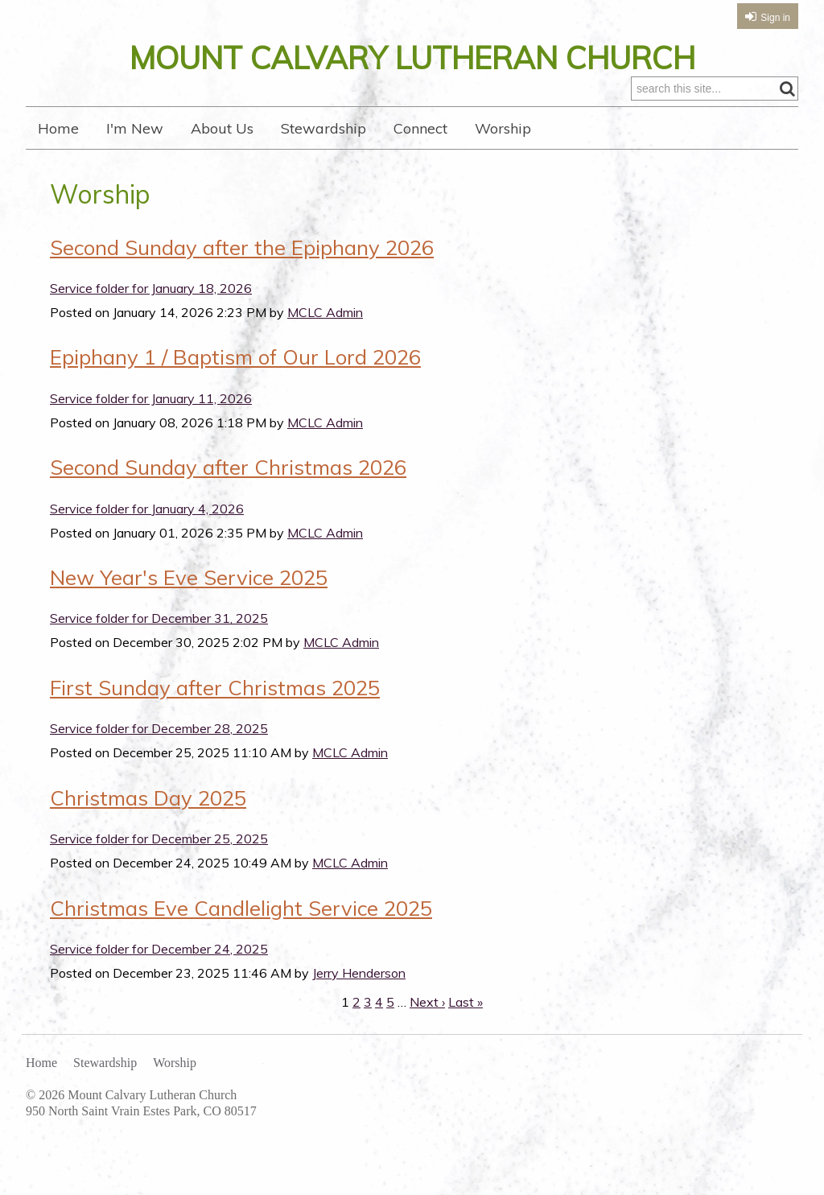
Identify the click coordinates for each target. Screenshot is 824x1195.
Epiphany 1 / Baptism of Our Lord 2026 (235, 356)
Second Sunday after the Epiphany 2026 (242, 247)
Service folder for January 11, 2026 (151, 398)
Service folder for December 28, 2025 (159, 728)
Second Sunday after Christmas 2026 (228, 467)
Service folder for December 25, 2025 (159, 838)
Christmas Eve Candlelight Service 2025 (241, 908)
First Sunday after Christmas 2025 (215, 687)
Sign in (775, 17)
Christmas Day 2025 (148, 797)
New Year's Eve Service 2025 (189, 577)
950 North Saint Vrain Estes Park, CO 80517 (141, 1111)
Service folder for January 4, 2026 (147, 509)
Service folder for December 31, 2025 (159, 618)
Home (58, 128)
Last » (465, 1002)
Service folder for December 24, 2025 (159, 949)
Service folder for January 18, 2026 (151, 288)
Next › (427, 1002)
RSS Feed (755, 180)
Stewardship (323, 128)
